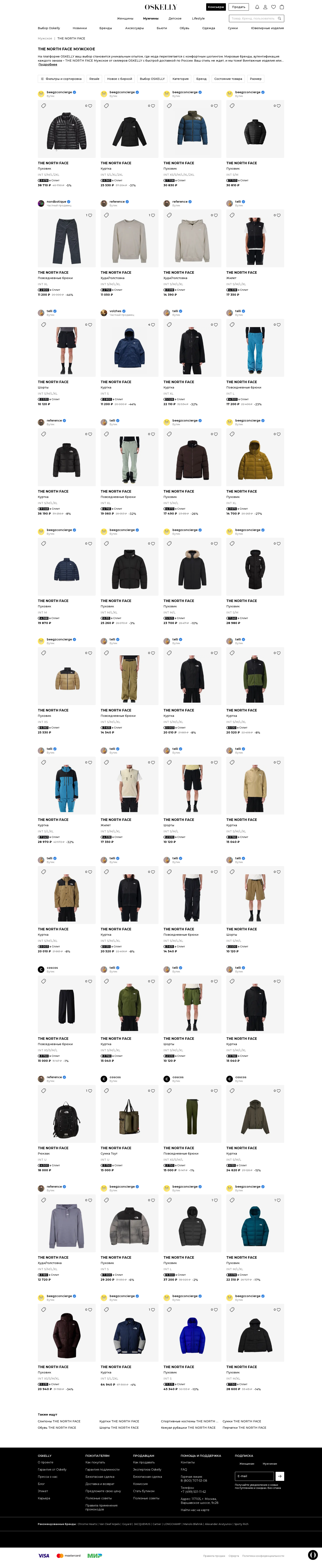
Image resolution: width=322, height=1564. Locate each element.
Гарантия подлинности (102, 1469)
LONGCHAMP (172, 1524)
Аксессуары (134, 28)
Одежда (208, 28)
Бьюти (162, 28)
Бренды (105, 28)
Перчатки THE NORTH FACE (244, 1428)
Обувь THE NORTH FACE (57, 1428)
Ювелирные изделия (267, 28)
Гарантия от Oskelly (52, 1469)
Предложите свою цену (103, 1491)
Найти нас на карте (195, 1510)
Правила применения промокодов (101, 1507)
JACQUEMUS (142, 1524)
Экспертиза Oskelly (147, 1469)
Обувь (184, 28)
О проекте (45, 1462)
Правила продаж (214, 1555)
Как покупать (95, 1462)
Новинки (80, 28)
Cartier (157, 1524)
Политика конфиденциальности (263, 1555)
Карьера (44, 1498)
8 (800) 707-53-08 (194, 1480)
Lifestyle (198, 18)
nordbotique (56, 201)
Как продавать (144, 1462)
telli (238, 201)
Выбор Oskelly (49, 28)
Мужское (45, 38)
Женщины (125, 18)
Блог (41, 1484)
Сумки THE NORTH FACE (242, 1421)
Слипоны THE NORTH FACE (59, 1421)
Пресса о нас (48, 1477)
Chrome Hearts (87, 1524)
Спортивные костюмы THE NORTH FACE (192, 1421)
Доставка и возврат (99, 1484)
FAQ (184, 1469)
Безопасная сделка (99, 1477)
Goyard (126, 1524)
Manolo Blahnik (192, 1524)
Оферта (234, 1555)
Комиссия (140, 1484)
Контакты (188, 1462)
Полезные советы (98, 1498)
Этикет (43, 1491)
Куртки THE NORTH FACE (119, 1421)
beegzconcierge (59, 92)
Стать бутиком (143, 1491)
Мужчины (151, 18)
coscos (52, 968)
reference (117, 201)
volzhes (115, 311)
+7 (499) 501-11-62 (193, 1492)
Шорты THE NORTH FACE (119, 1428)
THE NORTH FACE (53, 163)
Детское (175, 18)
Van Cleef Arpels (109, 1524)
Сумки (233, 28)
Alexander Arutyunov (218, 1524)
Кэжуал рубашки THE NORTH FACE (188, 1428)
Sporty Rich (241, 1524)
